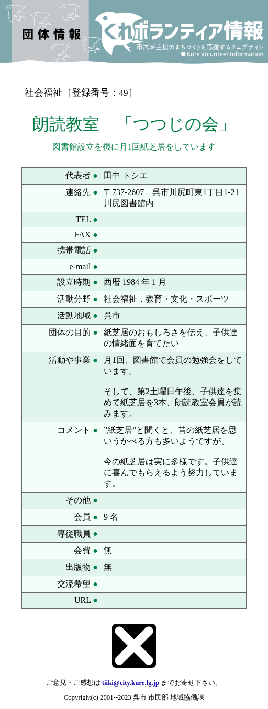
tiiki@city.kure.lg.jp (130, 683)
